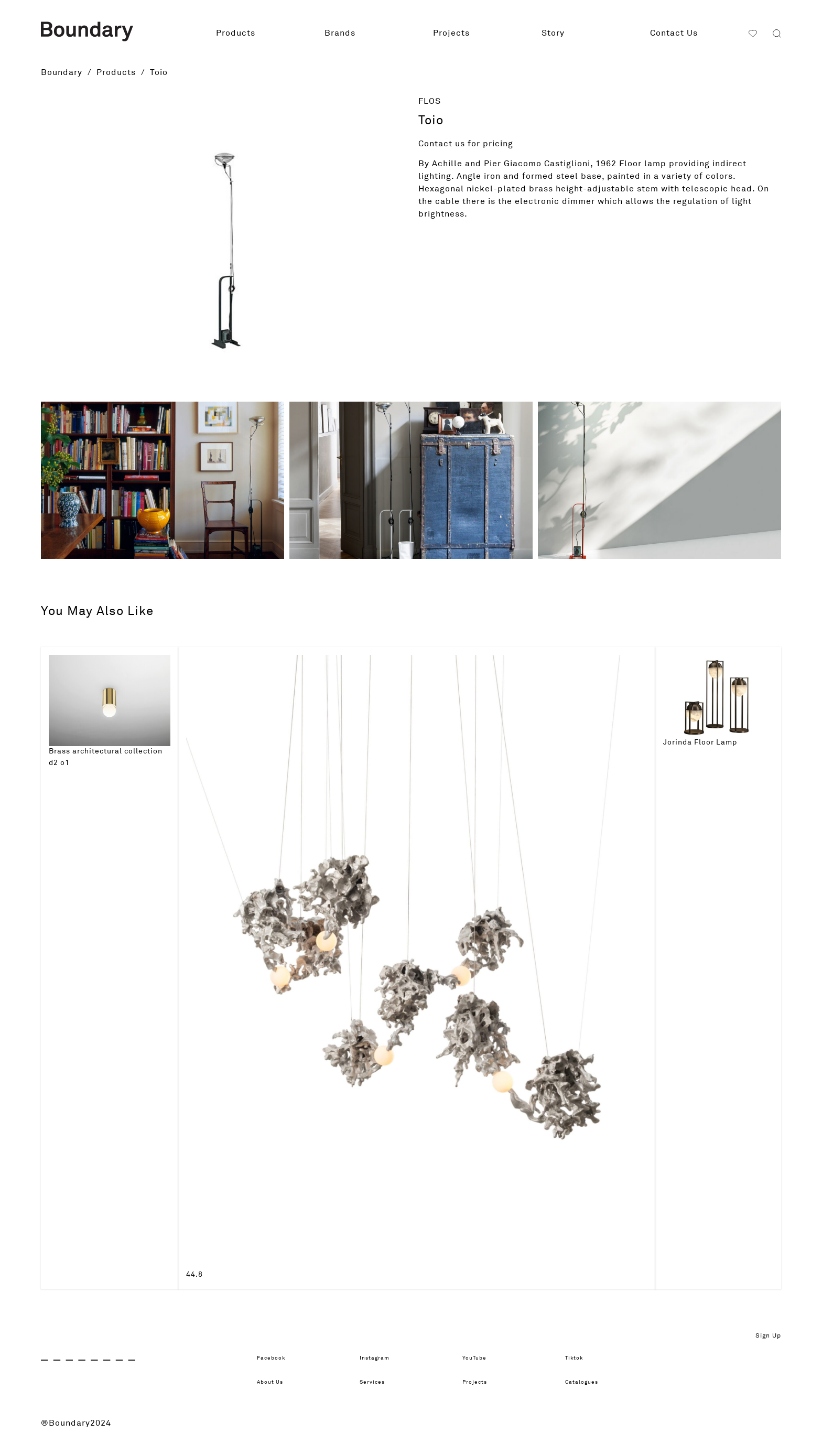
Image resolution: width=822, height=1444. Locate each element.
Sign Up (768, 1336)
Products (235, 33)
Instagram (382, 1358)
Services (378, 1382)
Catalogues (589, 1382)
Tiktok (578, 1358)
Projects (451, 33)
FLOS (429, 101)
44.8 (194, 1274)
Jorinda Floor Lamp (700, 742)
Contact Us (674, 33)
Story (553, 33)
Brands (340, 33)
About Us (276, 1382)
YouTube (480, 1358)
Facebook (278, 1358)
